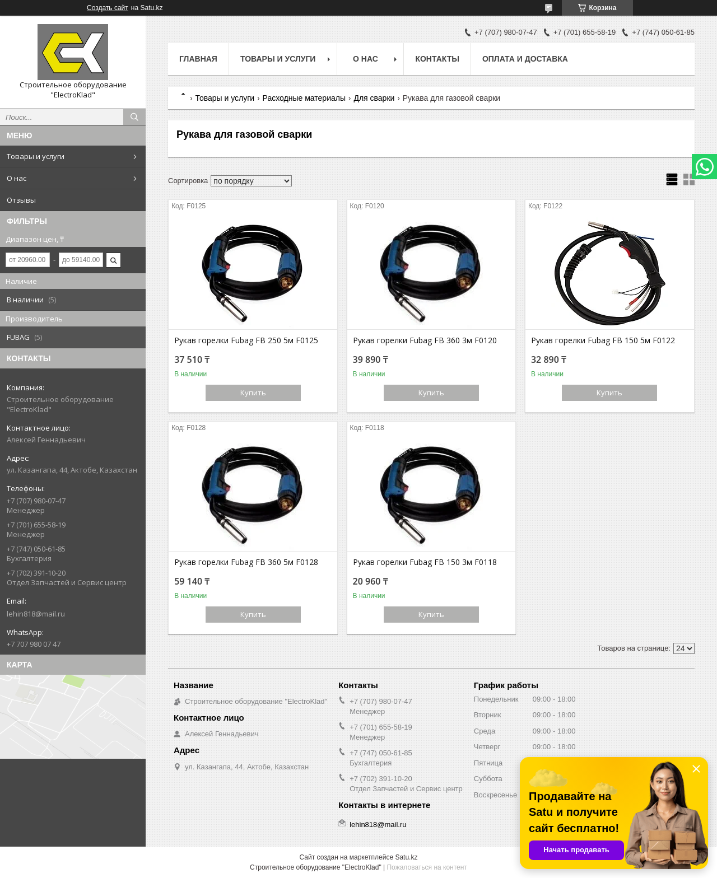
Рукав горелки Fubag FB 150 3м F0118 (425, 562)
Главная (198, 58)
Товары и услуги (35, 156)
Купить (253, 392)
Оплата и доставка (525, 58)
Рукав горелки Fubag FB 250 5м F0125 (246, 340)
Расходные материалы (304, 98)
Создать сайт (107, 8)
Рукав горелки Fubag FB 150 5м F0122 (603, 340)
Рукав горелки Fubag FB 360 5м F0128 (246, 562)
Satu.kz (406, 857)
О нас (16, 178)
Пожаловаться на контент (427, 867)
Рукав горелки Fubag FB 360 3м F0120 (425, 340)
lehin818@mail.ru (36, 614)
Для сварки (373, 98)
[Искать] (134, 117)
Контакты (437, 58)
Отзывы (21, 200)
